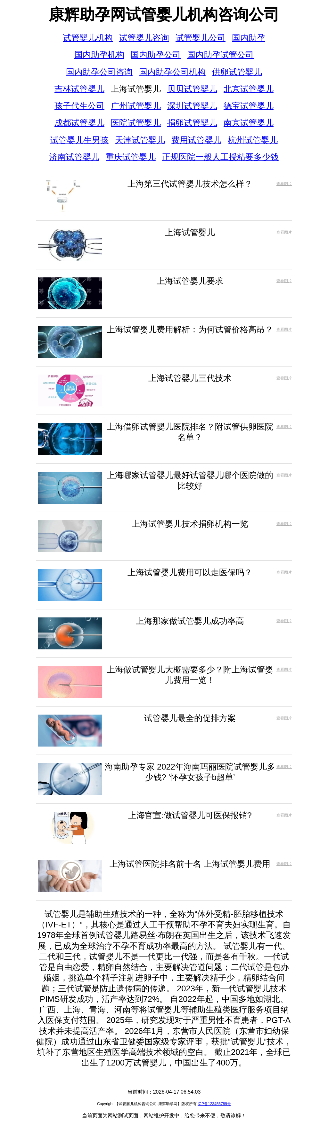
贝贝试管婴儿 (192, 88)
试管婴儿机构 (88, 37)
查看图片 (284, 184)
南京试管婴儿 (249, 122)
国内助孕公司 (156, 54)
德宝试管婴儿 (249, 105)
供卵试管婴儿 (237, 71)
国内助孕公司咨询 (99, 71)
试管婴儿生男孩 (79, 140)
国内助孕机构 (99, 54)
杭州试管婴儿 (253, 140)
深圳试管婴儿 (192, 105)
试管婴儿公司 (201, 37)
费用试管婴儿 (196, 140)
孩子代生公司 (79, 105)
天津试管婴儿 (140, 140)
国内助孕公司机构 (172, 71)
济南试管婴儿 (74, 156)
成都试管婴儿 (79, 122)
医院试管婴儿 (136, 122)
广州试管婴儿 (136, 105)
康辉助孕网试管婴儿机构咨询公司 (164, 14)
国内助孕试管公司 (220, 54)
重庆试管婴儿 (131, 156)
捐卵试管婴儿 (192, 122)
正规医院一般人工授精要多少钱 (220, 156)
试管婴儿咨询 (144, 37)
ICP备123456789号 (214, 1104)
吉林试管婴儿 (79, 88)
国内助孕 (248, 37)
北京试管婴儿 (249, 88)
